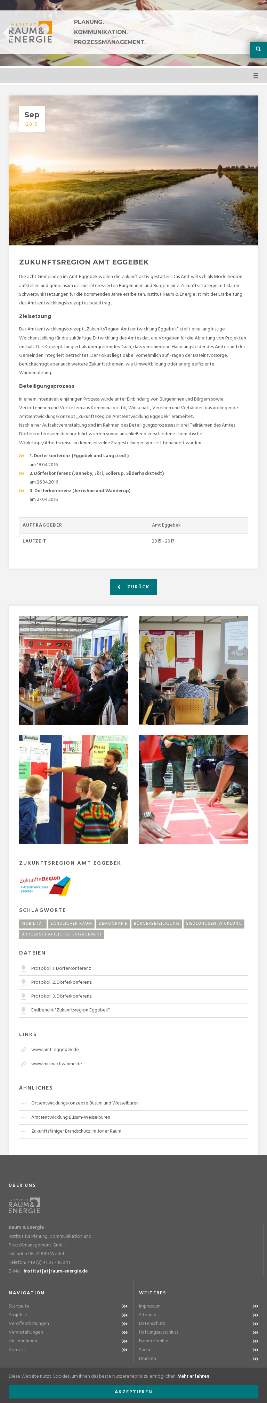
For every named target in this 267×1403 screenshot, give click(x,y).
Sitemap (147, 1315)
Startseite (19, 1306)
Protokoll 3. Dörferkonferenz (61, 996)
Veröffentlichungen (29, 1324)
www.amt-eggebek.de (55, 1050)
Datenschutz (152, 1324)
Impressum (150, 1306)
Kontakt (17, 1350)
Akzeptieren (134, 1392)
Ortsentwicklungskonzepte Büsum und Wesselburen (85, 1103)
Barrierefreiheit (154, 1341)
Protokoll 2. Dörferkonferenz (61, 982)
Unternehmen (23, 1341)
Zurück (134, 587)
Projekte (18, 1315)
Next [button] (260, 33)
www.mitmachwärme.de (56, 1064)
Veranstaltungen (26, 1332)
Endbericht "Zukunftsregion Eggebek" (70, 1010)
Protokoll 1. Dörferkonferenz (61, 969)
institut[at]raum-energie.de (56, 1271)
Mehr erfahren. (193, 1376)
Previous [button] (7, 33)
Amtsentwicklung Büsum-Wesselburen (70, 1117)
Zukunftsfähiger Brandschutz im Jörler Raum (76, 1131)
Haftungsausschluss (158, 1332)
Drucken (147, 1359)
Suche (145, 1350)
